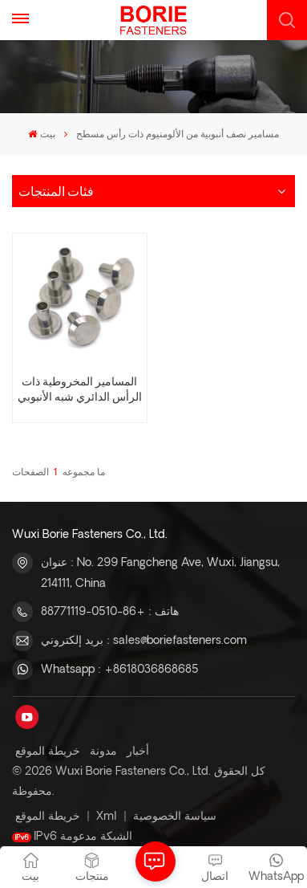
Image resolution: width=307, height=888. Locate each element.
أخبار (138, 751)
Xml (106, 816)
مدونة (103, 751)
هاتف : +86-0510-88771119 (110, 612)
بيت (41, 134)
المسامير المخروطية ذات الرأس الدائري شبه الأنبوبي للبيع (80, 390)
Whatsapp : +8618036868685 (120, 669)
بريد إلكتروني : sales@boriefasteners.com (144, 640)
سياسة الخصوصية (174, 816)
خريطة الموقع (47, 751)
